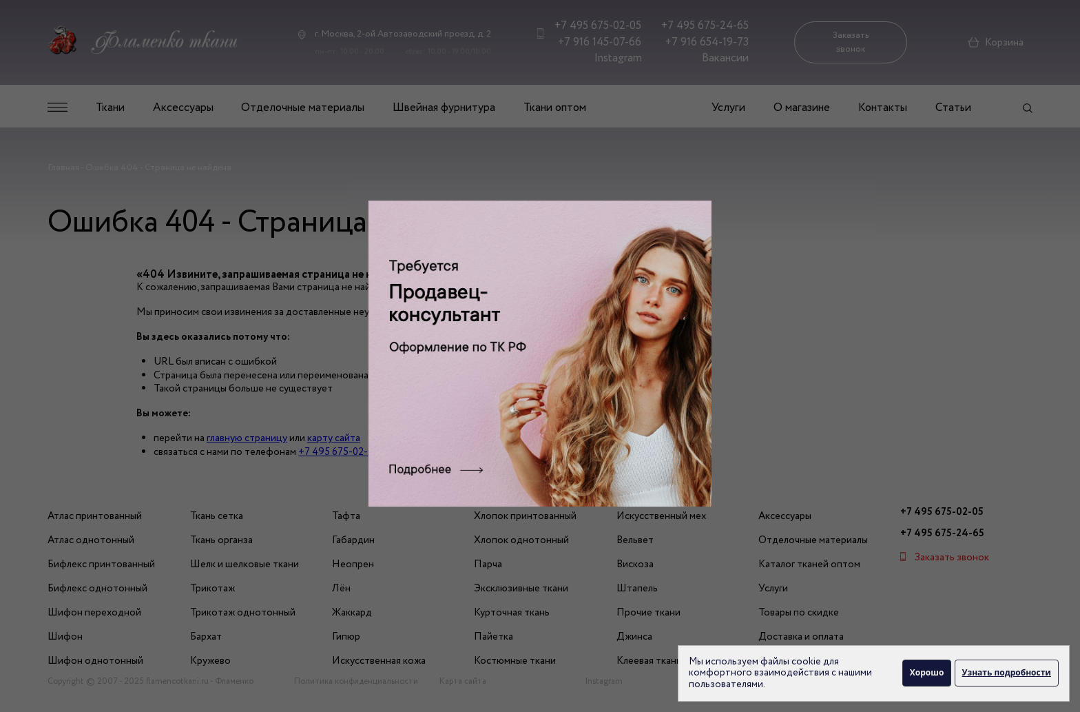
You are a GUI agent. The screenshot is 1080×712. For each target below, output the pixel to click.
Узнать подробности (1006, 672)
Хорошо (926, 672)
